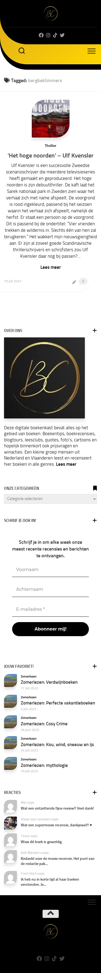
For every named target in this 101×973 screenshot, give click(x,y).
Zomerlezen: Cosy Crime (44, 723)
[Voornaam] (50, 570)
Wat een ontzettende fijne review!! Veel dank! (57, 808)
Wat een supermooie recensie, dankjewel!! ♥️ (56, 825)
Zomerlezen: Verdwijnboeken (49, 682)
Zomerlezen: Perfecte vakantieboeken (58, 703)
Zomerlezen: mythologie (44, 765)
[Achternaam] (50, 589)
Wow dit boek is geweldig (41, 842)
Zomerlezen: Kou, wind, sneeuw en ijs (57, 744)
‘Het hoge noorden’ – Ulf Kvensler (50, 155)
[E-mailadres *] (50, 609)
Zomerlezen (29, 676)
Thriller (50, 145)
